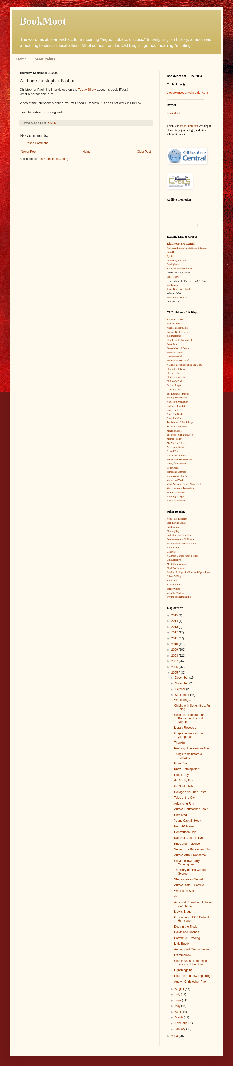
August (180, 989)
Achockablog (173, 323)
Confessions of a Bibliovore (180, 539)
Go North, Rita (183, 780)
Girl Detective (174, 559)
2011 (175, 638)
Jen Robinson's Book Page (180, 422)
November (182, 683)
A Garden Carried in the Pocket (182, 555)
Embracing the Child (177, 260)
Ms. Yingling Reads (176, 443)
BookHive (172, 252)
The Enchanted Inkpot (178, 393)
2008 (175, 655)
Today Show (87, 89)
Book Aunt (172, 344)
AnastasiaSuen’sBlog (177, 327)
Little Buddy (182, 943)
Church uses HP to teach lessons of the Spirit (190, 962)
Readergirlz (172, 285)
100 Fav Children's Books (179, 268)
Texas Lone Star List (177, 297)
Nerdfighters (173, 264)
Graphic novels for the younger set (188, 735)
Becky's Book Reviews (178, 332)
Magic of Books (174, 430)
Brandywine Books (176, 522)
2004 (175, 1036)
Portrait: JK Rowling (187, 938)
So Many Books (174, 584)
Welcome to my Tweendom (180, 488)
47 (175, 896)
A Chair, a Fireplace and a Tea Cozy (184, 364)
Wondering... (182, 700)
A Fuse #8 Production (177, 401)
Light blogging (183, 970)
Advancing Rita (184, 803)
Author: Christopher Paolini (191, 809)
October (180, 689)
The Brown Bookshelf (178, 360)
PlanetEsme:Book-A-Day (179, 459)
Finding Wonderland (177, 397)
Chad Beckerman (175, 568)
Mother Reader (174, 438)
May (178, 1006)
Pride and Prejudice (187, 843)
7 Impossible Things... (178, 476)
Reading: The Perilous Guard (193, 748)
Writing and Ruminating (179, 596)
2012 (175, 632)
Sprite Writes (173, 588)
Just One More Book (177, 426)
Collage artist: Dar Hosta (190, 792)
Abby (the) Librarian (177, 518)
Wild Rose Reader (176, 492)
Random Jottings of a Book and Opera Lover (189, 572)
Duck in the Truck (185, 926)
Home (21, 59)
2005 (175, 672)
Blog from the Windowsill (180, 340)
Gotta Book (172, 410)
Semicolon (172, 580)
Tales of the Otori (185, 797)
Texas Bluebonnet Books (179, 289)
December (182, 677)
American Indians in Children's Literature (187, 248)
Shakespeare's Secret (188, 879)
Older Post (144, 151)
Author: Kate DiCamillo (189, 885)
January (180, 1029)
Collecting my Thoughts (179, 535)
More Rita (180, 763)
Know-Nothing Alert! (187, 769)
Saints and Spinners (176, 472)
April (178, 1012)
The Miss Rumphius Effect (180, 435)
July (178, 994)
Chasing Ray (173, 531)
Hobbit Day (181, 775)
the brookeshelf (174, 356)
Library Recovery (185, 727)
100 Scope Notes (175, 319)
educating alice (174, 389)
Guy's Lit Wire (174, 418)
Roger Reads (173, 467)
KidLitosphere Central (181, 243)
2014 (175, 621)
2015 (175, 615)
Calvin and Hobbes (186, 932)
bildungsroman (174, 336)
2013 (175, 627)
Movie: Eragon (183, 911)
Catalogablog (173, 527)
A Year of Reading (176, 500)
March (179, 1017)
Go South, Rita (184, 786)
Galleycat (171, 551)
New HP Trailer (184, 826)
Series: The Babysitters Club (192, 849)
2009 (175, 649)
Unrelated (180, 815)
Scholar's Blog (174, 576)
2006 (175, 667)
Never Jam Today (175, 447)
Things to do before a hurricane (188, 755)
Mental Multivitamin (177, 564)
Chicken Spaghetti (176, 377)
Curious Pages (174, 385)
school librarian (189, 126)
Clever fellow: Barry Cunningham (187, 862)
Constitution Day (185, 832)
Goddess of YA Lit (176, 406)
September (182, 695)
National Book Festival (188, 838)
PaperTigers (173, 276)
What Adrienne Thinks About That (184, 484)
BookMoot (173, 113)
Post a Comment (37, 143)
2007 (175, 661)
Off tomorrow (182, 955)
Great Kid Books (175, 414)
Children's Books (175, 381)
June (178, 1000)
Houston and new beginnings (193, 976)
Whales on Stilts (184, 890)
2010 (175, 644)
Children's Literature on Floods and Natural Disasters (189, 718)
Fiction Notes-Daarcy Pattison (181, 543)
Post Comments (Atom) (53, 159)
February (181, 1023)
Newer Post (28, 151)
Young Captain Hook (187, 820)
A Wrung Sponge (175, 496)
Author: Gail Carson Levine (191, 949)
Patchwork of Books (177, 455)
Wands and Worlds (176, 480)
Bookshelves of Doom (178, 348)
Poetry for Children (176, 463)
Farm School (173, 547)
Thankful (179, 742)
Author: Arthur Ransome (190, 855)
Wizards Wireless (175, 593)
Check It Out (173, 373)
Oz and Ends (173, 451)
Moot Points (45, 59)
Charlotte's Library (176, 369)
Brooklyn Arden (175, 352)
